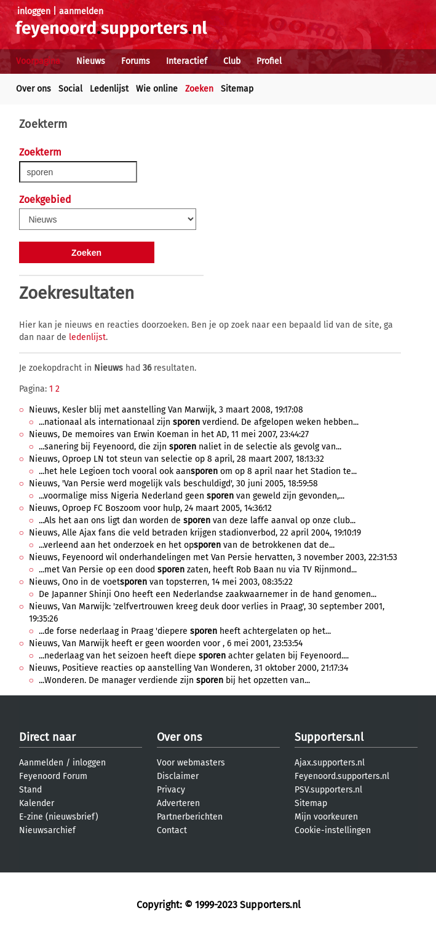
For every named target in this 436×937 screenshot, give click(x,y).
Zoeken (199, 89)
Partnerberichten (190, 817)
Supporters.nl (329, 737)
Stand (30, 790)
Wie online (157, 89)
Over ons (33, 89)
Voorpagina (38, 61)
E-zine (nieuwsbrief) (58, 817)
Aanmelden (41, 762)
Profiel (269, 61)
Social (70, 89)
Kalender (36, 803)
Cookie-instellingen (333, 830)
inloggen (33, 11)
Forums (135, 61)
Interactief (186, 61)
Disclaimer (178, 776)
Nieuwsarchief (47, 830)
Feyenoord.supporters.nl (342, 776)
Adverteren (178, 803)
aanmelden (81, 11)
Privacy (171, 790)
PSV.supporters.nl (328, 790)
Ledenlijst (109, 89)
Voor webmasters (191, 762)
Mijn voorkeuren (326, 817)
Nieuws (90, 61)
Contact (172, 830)
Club (231, 61)
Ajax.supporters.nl (330, 762)
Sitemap (237, 89)
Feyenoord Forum (53, 776)
